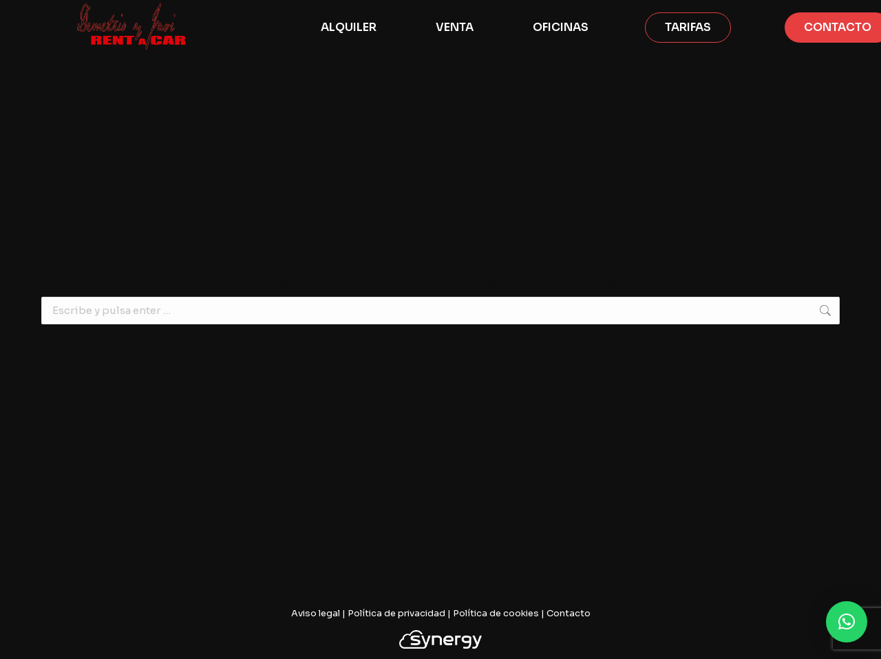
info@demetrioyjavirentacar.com (186, 12)
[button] (846, 621)
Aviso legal (315, 613)
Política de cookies (496, 613)
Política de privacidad (396, 613)
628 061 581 (52, 12)
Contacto (568, 613)
